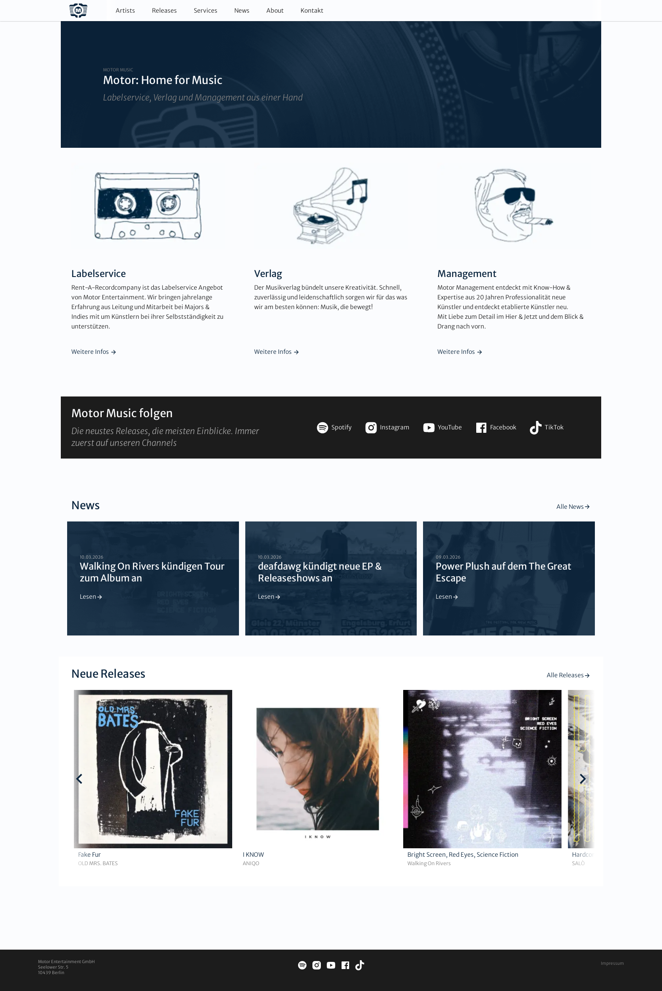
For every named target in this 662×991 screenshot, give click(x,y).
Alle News (573, 506)
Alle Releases (569, 675)
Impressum (612, 963)
